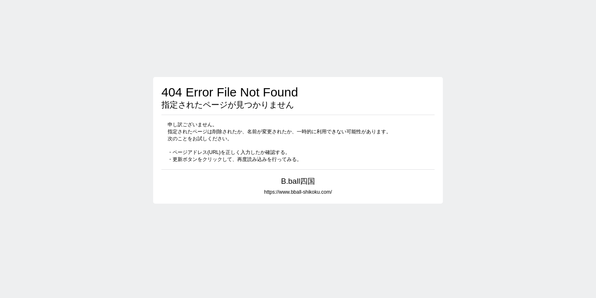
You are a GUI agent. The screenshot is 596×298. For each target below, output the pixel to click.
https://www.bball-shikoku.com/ (298, 192)
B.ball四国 (298, 181)
